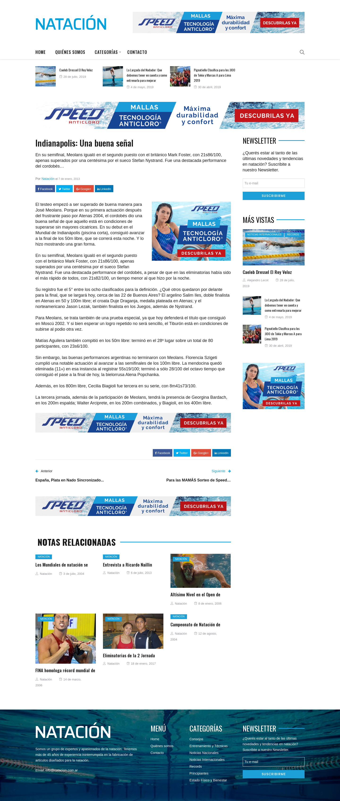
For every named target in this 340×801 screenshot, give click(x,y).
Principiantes (199, 773)
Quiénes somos (70, 52)
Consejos (196, 739)
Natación (48, 179)
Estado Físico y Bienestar (208, 780)
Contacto (137, 52)
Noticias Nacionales (204, 753)
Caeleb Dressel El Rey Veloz (76, 69)
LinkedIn (104, 189)
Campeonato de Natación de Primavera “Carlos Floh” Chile (196, 627)
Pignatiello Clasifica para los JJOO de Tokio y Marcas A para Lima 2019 (214, 75)
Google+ (83, 189)
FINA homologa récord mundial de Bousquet (65, 673)
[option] (69, 76)
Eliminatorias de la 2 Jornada (129, 655)
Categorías (106, 52)
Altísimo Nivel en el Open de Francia (195, 597)
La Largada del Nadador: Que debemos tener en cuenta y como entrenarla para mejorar (147, 75)
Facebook (45, 189)
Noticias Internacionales (264, 234)
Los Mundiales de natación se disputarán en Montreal (61, 567)
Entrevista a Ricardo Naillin (127, 564)
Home (40, 52)
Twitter (64, 189)
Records (293, 234)
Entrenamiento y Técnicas (209, 746)
